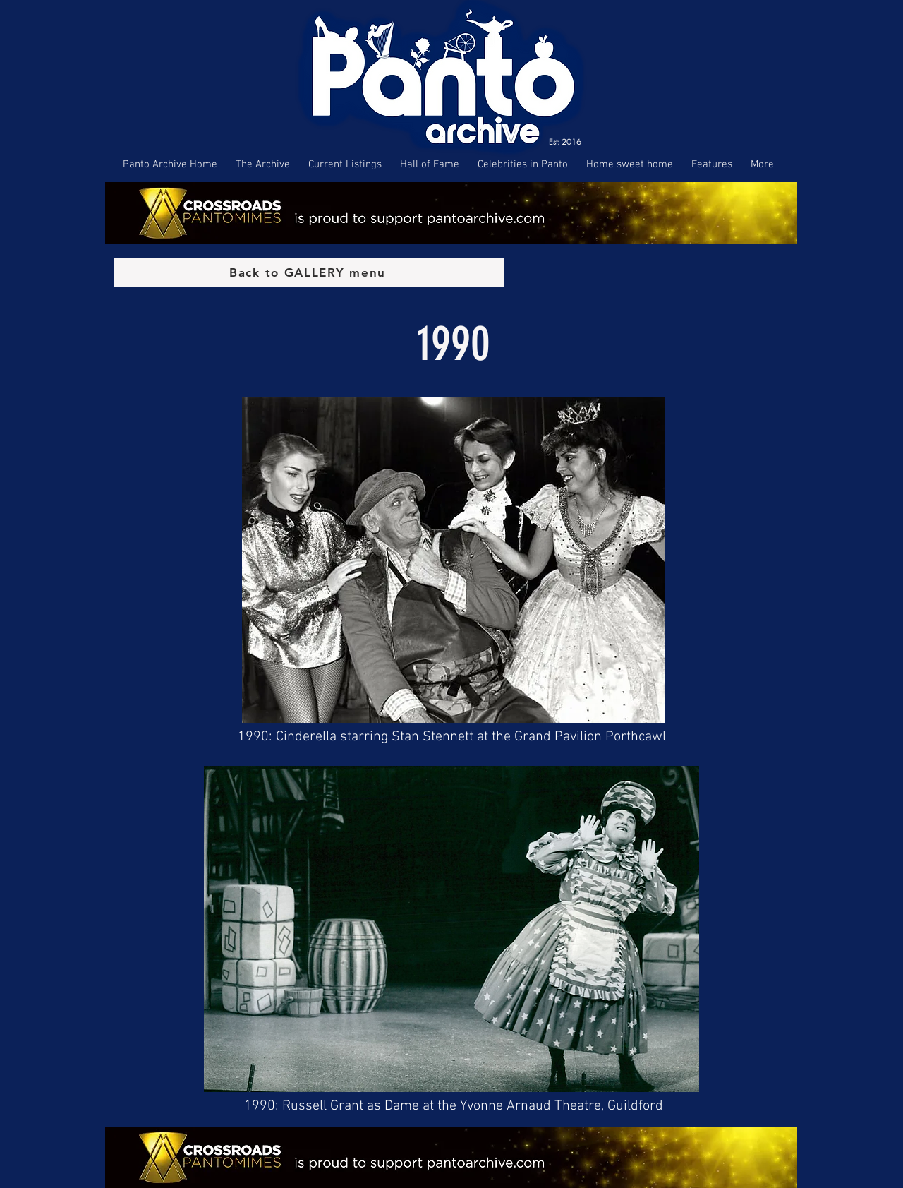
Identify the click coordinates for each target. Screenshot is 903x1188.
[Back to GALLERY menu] (309, 272)
